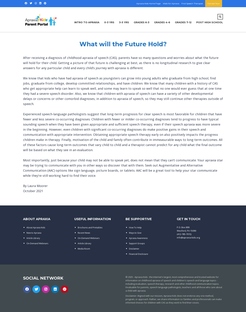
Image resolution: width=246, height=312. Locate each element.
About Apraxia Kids (35, 227)
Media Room (84, 248)
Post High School (209, 22)
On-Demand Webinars (37, 243)
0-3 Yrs (109, 22)
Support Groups (137, 243)
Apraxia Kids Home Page (148, 3)
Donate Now (213, 3)
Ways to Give (135, 232)
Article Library (33, 238)
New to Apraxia (33, 232)
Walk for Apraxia (171, 3)
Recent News (84, 232)
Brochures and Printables (90, 227)
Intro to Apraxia (86, 22)
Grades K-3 (141, 22)
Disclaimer (134, 248)
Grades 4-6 (162, 22)
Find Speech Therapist (192, 3)
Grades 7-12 (183, 22)
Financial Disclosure (138, 254)
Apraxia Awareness (138, 238)
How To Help (135, 227)
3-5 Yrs (124, 22)
